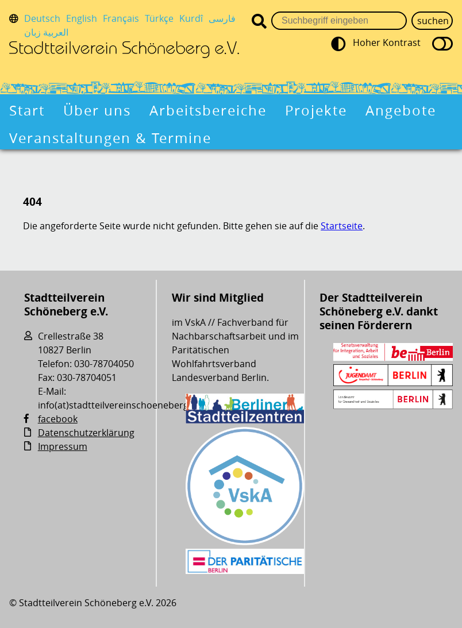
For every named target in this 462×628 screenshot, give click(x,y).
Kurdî (191, 18)
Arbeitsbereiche (208, 110)
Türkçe (159, 18)
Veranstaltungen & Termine (110, 138)
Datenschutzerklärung (86, 432)
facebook (58, 419)
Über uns (97, 110)
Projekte (316, 110)
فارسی (222, 18)
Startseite (342, 225)
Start (27, 110)
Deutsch (42, 18)
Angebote (400, 110)
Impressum (62, 446)
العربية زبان (46, 32)
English (81, 18)
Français (121, 18)
